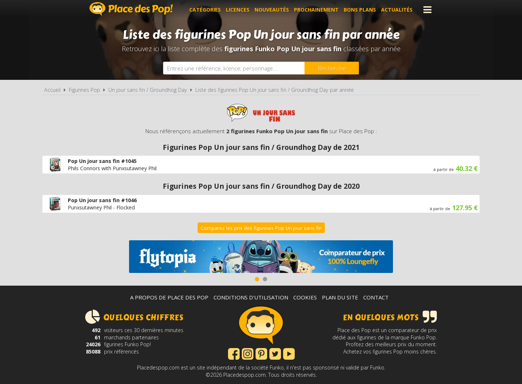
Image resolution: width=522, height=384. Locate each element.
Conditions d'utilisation (251, 297)
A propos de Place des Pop (169, 297)
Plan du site (340, 297)
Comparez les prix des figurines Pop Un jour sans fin (261, 228)
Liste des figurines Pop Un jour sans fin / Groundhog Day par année (274, 89)
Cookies (305, 297)
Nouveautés (271, 9)
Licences (237, 9)
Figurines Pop (84, 89)
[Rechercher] (331, 68)
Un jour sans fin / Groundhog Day (147, 89)
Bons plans (360, 9)
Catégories (205, 9)
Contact (376, 297)
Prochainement (316, 9)
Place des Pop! (131, 8)
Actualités (397, 9)
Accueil (52, 89)
